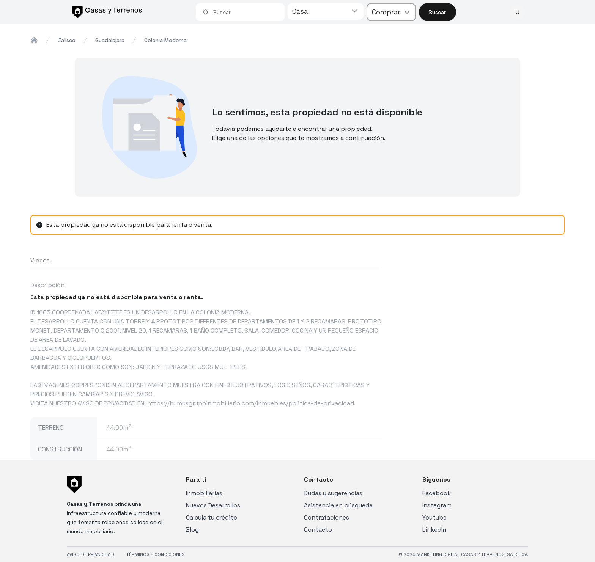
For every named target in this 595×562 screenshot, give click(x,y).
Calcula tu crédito (211, 517)
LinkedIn (434, 530)
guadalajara (109, 40)
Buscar (437, 12)
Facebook (436, 493)
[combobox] (245, 12)
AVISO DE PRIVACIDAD (90, 554)
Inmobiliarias (204, 493)
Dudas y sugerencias (333, 493)
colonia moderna (165, 40)
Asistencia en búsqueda (338, 505)
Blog (192, 530)
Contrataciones (326, 517)
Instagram (437, 505)
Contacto (318, 530)
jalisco (67, 40)
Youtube (434, 517)
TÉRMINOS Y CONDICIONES (155, 554)
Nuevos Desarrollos (213, 505)
